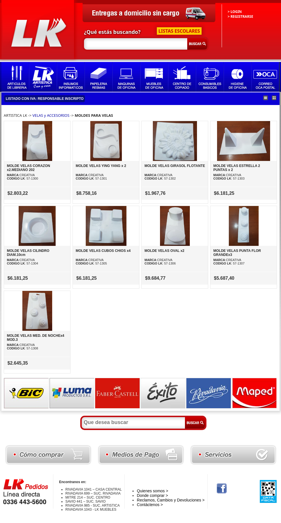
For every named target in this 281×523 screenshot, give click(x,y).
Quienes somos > (152, 491)
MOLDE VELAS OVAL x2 (164, 251)
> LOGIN (235, 11)
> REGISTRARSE (240, 16)
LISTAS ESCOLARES (179, 31)
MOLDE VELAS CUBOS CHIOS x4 (103, 251)
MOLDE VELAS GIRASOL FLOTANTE (175, 166)
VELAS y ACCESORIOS (50, 115)
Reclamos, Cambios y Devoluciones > (170, 500)
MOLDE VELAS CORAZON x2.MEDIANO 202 (28, 168)
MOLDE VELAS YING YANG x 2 (101, 166)
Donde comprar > (152, 495)
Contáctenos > (150, 504)
